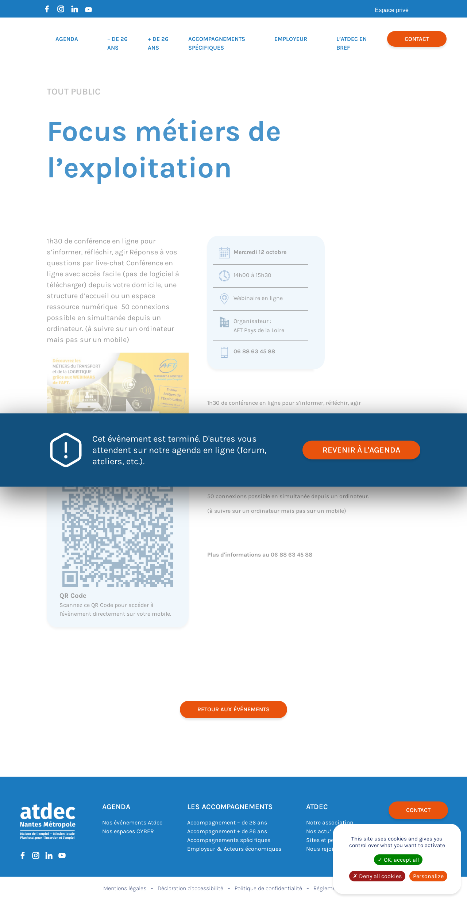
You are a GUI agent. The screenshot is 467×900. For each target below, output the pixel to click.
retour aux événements (233, 709)
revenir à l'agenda (361, 450)
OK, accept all (398, 859)
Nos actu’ (318, 831)
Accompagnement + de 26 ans (227, 831)
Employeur (290, 38)
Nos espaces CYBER (128, 831)
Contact (417, 38)
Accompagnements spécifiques (228, 839)
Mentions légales (124, 888)
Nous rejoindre (326, 848)
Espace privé (392, 10)
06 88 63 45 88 (254, 351)
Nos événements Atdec (132, 822)
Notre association (330, 822)
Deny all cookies (377, 876)
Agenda (66, 38)
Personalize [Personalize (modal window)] (428, 876)
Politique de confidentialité (268, 888)
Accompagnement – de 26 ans (227, 822)
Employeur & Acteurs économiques (234, 848)
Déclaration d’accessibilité (190, 888)
